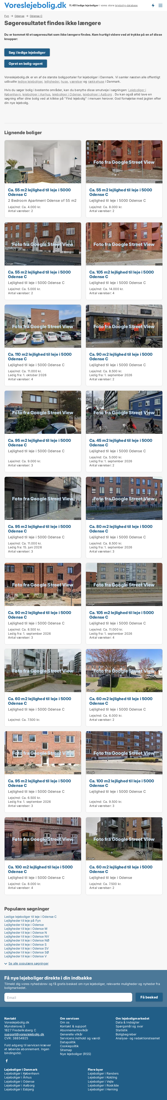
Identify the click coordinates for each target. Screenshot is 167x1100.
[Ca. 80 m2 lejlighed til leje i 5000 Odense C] (124, 517)
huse (64, 81)
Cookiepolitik (69, 1046)
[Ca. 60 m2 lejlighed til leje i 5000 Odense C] (43, 687)
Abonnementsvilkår (74, 1030)
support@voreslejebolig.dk (24, 1034)
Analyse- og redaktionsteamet (138, 1038)
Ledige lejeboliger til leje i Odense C (30, 916)
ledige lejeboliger (30, 81)
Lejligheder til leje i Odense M (25, 928)
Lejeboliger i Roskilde (103, 1085)
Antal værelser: (19, 211)
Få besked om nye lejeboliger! (152, 5)
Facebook (6, 1060)
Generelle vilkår (71, 1034)
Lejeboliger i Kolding (102, 1077)
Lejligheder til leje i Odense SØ (26, 952)
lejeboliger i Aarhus (36, 94)
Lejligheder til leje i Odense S (25, 944)
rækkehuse (96, 81)
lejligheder (51, 81)
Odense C (36, 16)
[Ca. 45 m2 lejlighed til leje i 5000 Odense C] (124, 431)
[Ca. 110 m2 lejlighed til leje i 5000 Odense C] (43, 345)
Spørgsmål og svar (129, 1026)
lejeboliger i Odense (66, 94)
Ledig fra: (15, 375)
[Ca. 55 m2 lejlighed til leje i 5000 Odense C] (43, 179)
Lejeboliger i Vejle (101, 1081)
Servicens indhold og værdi (80, 1038)
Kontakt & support (73, 1026)
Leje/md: (15, 207)
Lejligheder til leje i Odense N (25, 932)
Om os (64, 1022)
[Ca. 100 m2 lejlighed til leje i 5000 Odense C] (124, 772)
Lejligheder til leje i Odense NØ (26, 940)
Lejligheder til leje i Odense (24, 924)
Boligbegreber (126, 1034)
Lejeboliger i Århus (18, 1077)
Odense (19, 15)
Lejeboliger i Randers (103, 1073)
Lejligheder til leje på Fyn (22, 920)
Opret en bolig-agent (26, 64)
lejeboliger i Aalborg (97, 94)
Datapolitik (68, 1042)
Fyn (6, 15)
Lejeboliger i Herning (103, 1089)
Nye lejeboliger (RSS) (75, 1054)
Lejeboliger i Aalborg (19, 1085)
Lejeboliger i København (21, 1073)
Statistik (122, 1030)
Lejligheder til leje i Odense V (25, 956)
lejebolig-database (126, 5)
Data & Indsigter (127, 1022)
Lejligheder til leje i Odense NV (26, 936)
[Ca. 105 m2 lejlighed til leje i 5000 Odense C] (124, 261)
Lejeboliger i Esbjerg (19, 1089)
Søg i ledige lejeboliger (27, 52)
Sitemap (66, 1050)
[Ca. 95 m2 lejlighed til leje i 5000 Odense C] (43, 431)
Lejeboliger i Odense (19, 1081)
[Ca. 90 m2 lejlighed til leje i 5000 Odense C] (124, 345)
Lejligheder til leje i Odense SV (26, 948)
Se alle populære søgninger (28, 963)
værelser (76, 81)
